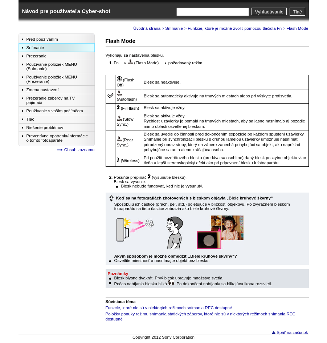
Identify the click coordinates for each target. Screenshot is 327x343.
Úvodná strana (146, 28)
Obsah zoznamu (79, 150)
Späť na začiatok (292, 332)
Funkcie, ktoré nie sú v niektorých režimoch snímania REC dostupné (169, 308)
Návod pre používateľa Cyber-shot (66, 11)
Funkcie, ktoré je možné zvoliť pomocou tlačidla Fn (235, 28)
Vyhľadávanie (269, 12)
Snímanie (174, 28)
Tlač (297, 12)
